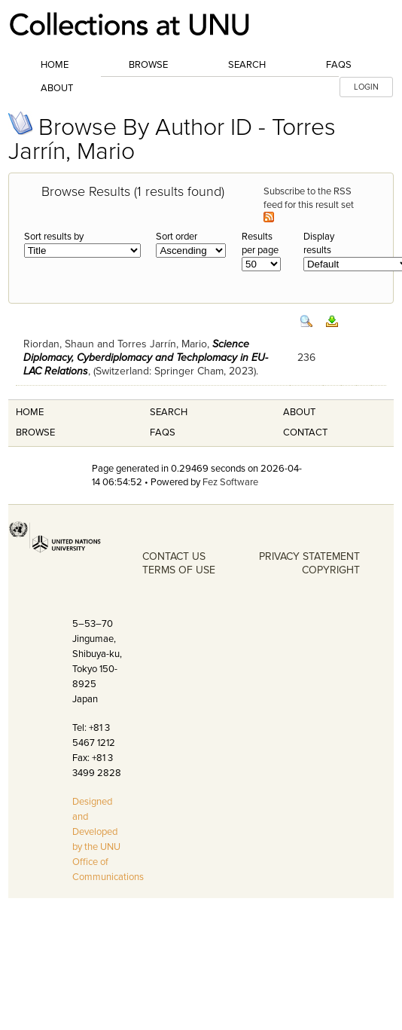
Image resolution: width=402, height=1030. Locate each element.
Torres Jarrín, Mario (162, 344)
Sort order (176, 237)
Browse (148, 65)
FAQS (162, 432)
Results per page (260, 243)
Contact (305, 432)
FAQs (339, 65)
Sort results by (54, 237)
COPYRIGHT (331, 570)
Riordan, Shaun (58, 344)
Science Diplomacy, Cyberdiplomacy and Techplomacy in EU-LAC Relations (145, 357)
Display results (318, 243)
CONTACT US (174, 556)
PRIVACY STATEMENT (309, 556)
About (57, 88)
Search (247, 65)
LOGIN (366, 87)
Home (55, 65)
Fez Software (230, 482)
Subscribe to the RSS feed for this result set (309, 203)
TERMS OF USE (178, 570)
